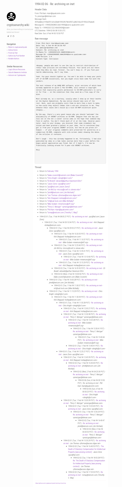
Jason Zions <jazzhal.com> (59, 184)
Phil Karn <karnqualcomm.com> (60, 210)
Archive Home (12, 50)
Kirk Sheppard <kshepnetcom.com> (62, 198)
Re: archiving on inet (80, 216)
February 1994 (52, 171)
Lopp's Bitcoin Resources (16, 69)
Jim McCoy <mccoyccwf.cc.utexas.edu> (64, 189)
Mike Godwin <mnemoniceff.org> (61, 204)
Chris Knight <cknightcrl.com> (60, 178)
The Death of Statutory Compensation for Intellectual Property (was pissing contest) (86, 449)
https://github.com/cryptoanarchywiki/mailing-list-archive (50, 483)
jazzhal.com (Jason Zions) (58, 187)
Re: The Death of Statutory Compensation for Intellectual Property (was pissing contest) (89, 463)
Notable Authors (13, 59)
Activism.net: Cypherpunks (17, 75)
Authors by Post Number (16, 56)
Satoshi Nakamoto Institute (17, 72)
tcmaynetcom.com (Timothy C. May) (62, 212)
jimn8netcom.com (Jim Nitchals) (61, 192)
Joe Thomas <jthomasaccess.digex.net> (64, 195)
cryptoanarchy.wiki (18, 25)
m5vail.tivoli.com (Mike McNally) (60, 201)
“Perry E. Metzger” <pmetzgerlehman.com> (65, 207)
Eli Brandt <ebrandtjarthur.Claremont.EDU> (64, 181)
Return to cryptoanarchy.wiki (17, 47)
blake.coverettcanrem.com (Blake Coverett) (65, 175)
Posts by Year (13, 53)
